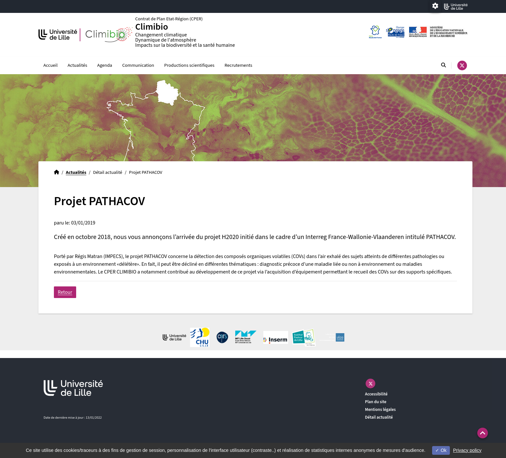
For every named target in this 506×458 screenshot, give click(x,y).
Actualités (77, 65)
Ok (440, 450)
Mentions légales (380, 410)
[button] (482, 433)
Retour (65, 292)
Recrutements (238, 65)
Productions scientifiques (189, 65)
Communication (138, 65)
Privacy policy (467, 450)
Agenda (104, 65)
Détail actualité (379, 417)
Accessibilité (376, 394)
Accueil (51, 65)
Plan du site (375, 402)
